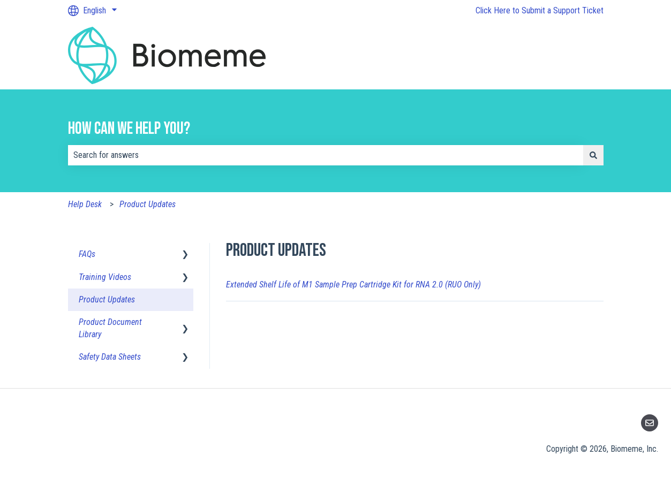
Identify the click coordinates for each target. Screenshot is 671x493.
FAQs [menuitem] (87, 254)
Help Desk (85, 204)
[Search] (593, 155)
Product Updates (147, 204)
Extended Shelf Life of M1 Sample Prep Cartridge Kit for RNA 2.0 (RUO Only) (353, 284)
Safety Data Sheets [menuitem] (110, 357)
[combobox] (325, 155)
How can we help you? (129, 128)
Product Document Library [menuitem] (110, 328)
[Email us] (649, 422)
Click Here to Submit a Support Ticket (540, 10)
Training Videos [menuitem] (105, 277)
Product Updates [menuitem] (107, 299)
